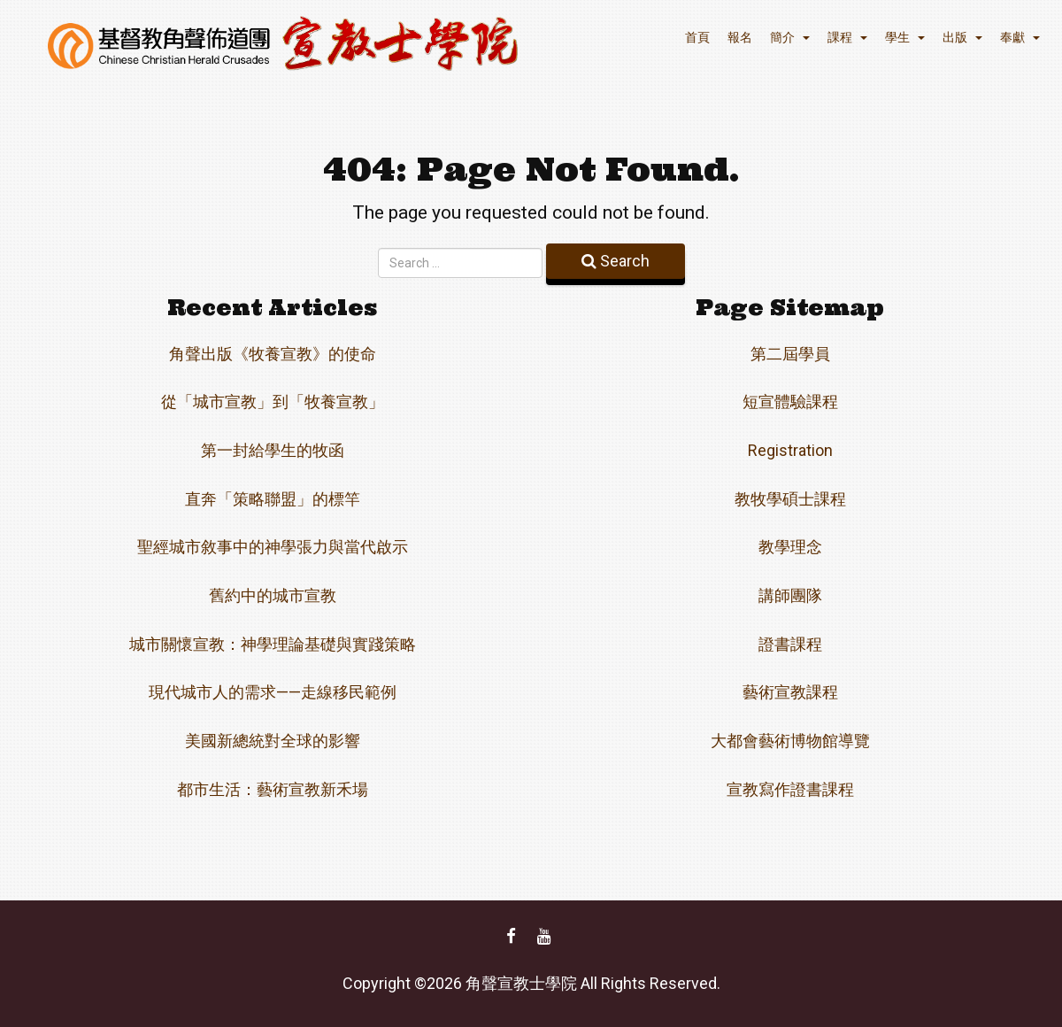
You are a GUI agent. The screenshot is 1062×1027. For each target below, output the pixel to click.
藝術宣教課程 (790, 692)
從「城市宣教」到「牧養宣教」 (272, 401)
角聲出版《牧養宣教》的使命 (272, 353)
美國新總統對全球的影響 (272, 740)
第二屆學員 (790, 353)
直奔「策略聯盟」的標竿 (272, 499)
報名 (739, 37)
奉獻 (1020, 37)
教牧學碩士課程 (790, 499)
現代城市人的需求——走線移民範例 (272, 692)
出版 (962, 37)
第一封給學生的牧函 (272, 450)
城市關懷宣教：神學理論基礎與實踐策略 (272, 644)
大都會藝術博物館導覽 (790, 740)
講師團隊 (790, 595)
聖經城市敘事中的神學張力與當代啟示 (272, 546)
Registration (790, 450)
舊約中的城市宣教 (272, 595)
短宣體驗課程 (790, 401)
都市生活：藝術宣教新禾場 (272, 789)
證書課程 (790, 644)
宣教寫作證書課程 (790, 789)
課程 (847, 37)
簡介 (790, 37)
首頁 (697, 37)
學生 (905, 37)
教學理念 (790, 546)
